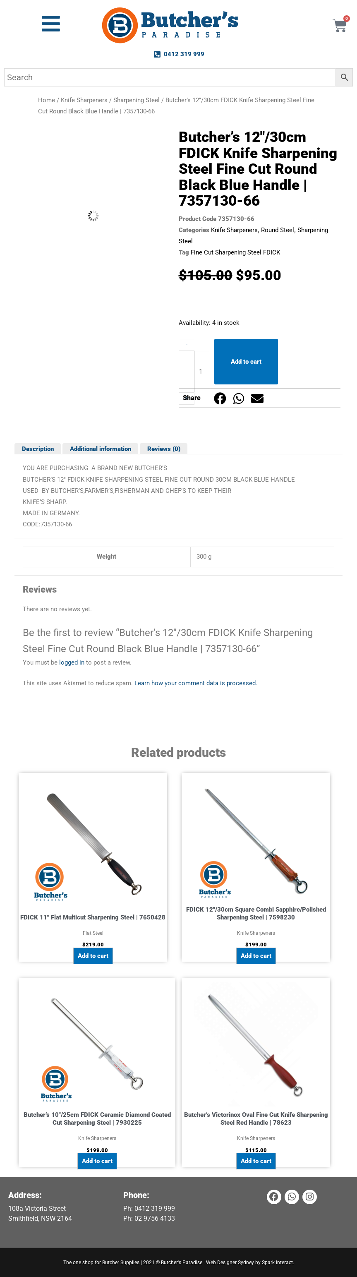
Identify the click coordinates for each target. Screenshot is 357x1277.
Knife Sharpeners (84, 100)
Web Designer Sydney (230, 1262)
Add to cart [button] (93, 956)
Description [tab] (38, 448)
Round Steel (277, 230)
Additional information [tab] (100, 448)
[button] (220, 398)
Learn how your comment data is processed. (195, 683)
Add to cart (246, 361)
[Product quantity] (202, 371)
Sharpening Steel (136, 100)
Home (46, 100)
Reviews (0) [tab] (163, 448)
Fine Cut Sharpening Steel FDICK (235, 252)
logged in (71, 662)
